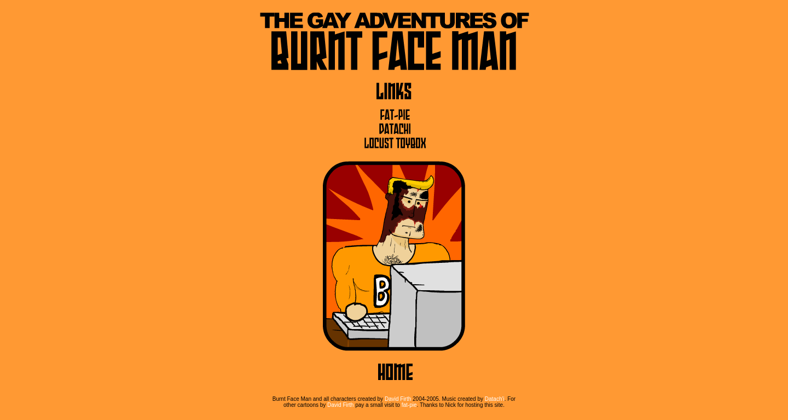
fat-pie (409, 405)
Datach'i (495, 399)
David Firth (398, 399)
